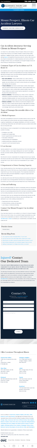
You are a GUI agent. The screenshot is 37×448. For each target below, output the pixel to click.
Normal (17, 427)
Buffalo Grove (13, 425)
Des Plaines (18, 423)
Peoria (6, 416)
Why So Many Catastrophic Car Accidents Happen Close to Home (17, 242)
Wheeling (7, 425)
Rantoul (7, 427)
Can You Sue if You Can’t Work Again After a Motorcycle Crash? (17, 238)
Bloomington (13, 427)
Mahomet (3, 427)
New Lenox (18, 421)
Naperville (24, 421)
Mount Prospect (25, 423)
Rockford (13, 416)
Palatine (19, 425)
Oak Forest (15, 419)
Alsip (6, 419)
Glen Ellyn (26, 414)
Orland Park (12, 414)
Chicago (2, 419)
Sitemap (28, 440)
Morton (21, 427)
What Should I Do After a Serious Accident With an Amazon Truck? (18, 240)
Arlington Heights (20, 414)
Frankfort (7, 421)
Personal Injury (6, 229)
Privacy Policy (11, 440)
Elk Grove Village (11, 423)
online (10, 218)
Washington (31, 427)
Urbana (28, 425)
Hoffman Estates (23, 419)
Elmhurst (3, 416)
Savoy (31, 425)
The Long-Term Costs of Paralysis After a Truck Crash (15, 236)
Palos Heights (30, 419)
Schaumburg (4, 423)
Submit (18, 331)
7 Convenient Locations (18, 9)
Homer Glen (12, 421)
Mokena (2, 421)
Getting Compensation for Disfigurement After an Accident (16, 244)
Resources (23, 440)
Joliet (31, 414)
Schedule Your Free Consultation (13, 28)
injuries (6, 57)
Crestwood (10, 419)
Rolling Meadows (31, 421)
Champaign (23, 425)
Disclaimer (17, 440)
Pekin (25, 427)
